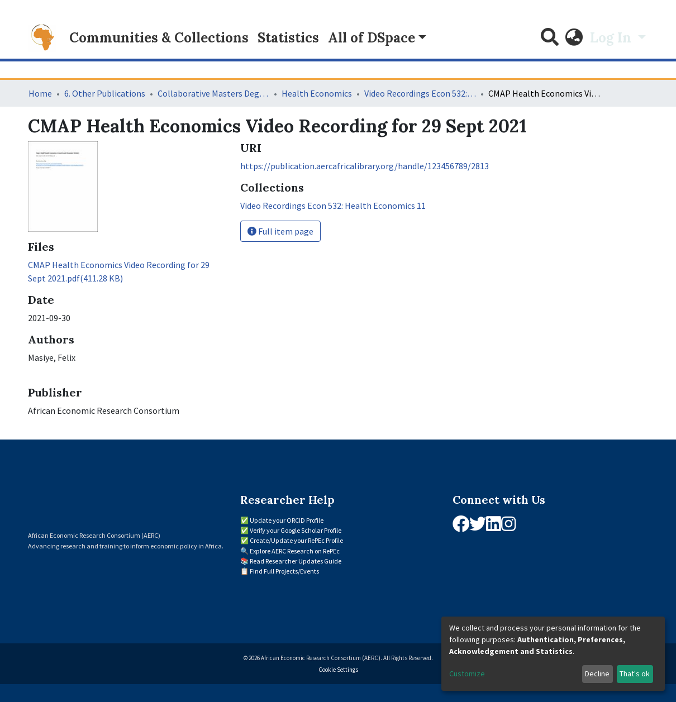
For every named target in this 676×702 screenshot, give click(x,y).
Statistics (288, 37)
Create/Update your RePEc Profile (296, 540)
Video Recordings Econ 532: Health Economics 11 (420, 93)
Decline (597, 673)
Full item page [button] (280, 231)
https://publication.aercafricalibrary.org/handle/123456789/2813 (364, 165)
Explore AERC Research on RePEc (295, 551)
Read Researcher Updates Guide (295, 561)
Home (40, 93)
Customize (467, 673)
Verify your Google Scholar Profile (295, 530)
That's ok (635, 673)
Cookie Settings (338, 670)
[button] (574, 38)
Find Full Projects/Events (284, 571)
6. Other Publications (104, 93)
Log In (612, 37)
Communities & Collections (159, 37)
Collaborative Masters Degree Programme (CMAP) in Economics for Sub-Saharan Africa (213, 93)
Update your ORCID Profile (286, 520)
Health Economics (317, 93)
